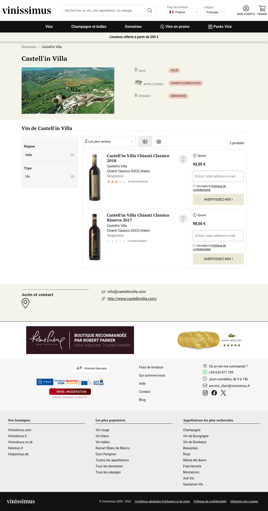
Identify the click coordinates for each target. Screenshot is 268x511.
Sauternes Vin (193, 484)
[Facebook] (215, 393)
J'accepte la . (209, 187)
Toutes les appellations (112, 460)
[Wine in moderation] (70, 393)
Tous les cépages (108, 472)
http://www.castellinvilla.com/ (132, 298)
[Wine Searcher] (209, 340)
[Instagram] (206, 393)
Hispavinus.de (18, 454)
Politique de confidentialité (209, 188)
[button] (246, 10)
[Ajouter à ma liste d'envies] (183, 159)
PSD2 (45, 381)
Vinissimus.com (19, 430)
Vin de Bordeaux (195, 442)
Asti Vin (188, 478)
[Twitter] (224, 393)
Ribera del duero (195, 460)
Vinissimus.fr (17, 436)
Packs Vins (220, 26)
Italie (174, 70)
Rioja (186, 454)
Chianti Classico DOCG (186, 83)
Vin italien (103, 442)
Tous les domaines (109, 466)
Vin (49, 176)
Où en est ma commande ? (228, 366)
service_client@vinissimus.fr (229, 386)
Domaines (133, 26)
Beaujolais (190, 448)
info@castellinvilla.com (127, 292)
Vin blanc (102, 436)
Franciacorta (192, 466)
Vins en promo (175, 26)
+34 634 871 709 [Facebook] (221, 372)
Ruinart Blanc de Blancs (113, 448)
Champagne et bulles (88, 26)
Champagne (192, 430)
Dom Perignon (106, 454)
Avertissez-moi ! (218, 199)
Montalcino (191, 472)
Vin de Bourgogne (196, 436)
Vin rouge (102, 430)
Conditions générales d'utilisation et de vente (162, 501)
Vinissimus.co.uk (20, 442)
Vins (49, 26)
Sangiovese (178, 96)
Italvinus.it (15, 448)
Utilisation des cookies (244, 501)
